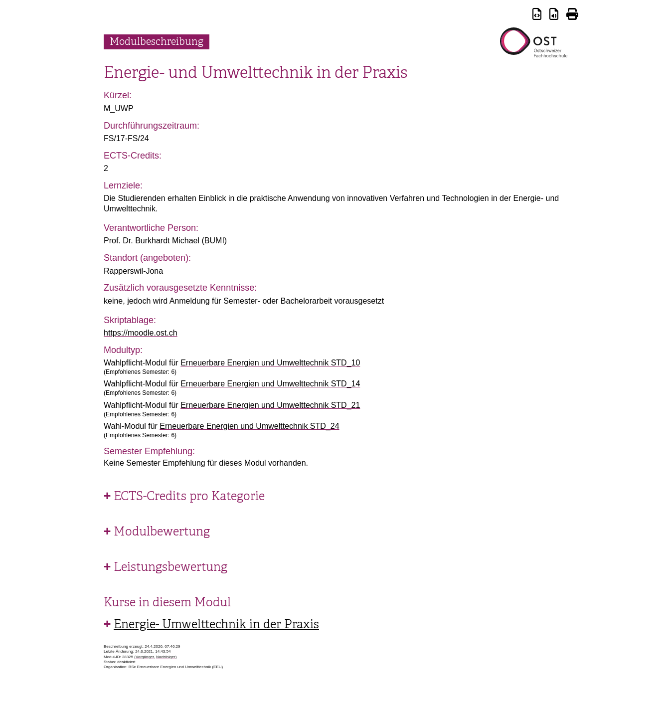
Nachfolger (165, 657)
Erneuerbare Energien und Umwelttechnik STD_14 (270, 383)
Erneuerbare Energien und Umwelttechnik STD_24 (249, 426)
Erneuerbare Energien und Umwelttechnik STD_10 (270, 362)
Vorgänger (145, 657)
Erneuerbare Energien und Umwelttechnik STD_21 (270, 405)
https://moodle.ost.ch (140, 333)
